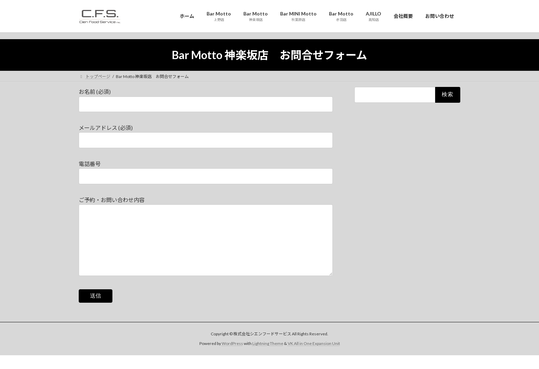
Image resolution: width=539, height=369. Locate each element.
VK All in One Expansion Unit (314, 357)
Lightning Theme (267, 357)
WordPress (232, 357)
